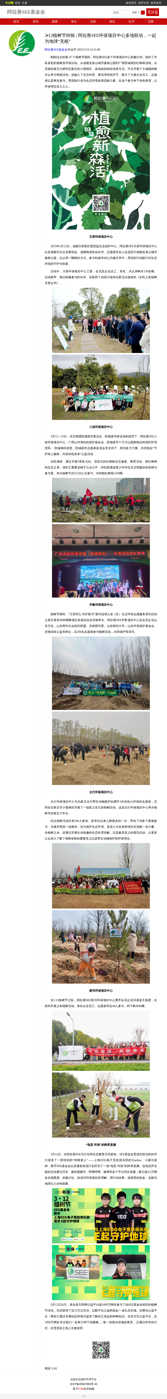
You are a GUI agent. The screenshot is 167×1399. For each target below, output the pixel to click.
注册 (24, 2)
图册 (55, 21)
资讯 (35, 21)
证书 (131, 21)
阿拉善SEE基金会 (56, 49)
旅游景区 (131, 2)
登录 (17, 2)
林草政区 (156, 2)
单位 (74, 21)
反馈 (83, 1396)
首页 (16, 21)
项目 (112, 21)
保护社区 (143, 2)
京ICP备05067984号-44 (83, 1384)
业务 (93, 21)
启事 (151, 21)
